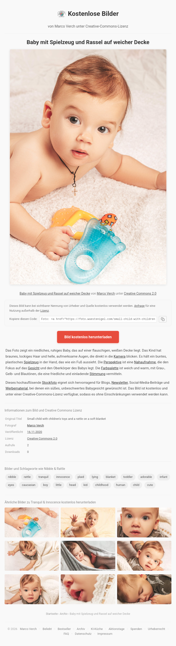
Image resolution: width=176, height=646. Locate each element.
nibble (12, 477)
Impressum (104, 634)
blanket (111, 477)
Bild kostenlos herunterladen (88, 338)
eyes (11, 485)
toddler (128, 477)
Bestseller (64, 629)
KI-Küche (97, 629)
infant (163, 477)
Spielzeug (31, 363)
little (58, 485)
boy (45, 485)
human (120, 485)
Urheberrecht (156, 629)
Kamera (120, 357)
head (72, 485)
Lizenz (44, 310)
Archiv (63, 614)
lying (95, 477)
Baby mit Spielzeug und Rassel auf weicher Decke (55, 293)
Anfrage (139, 305)
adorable (146, 477)
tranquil (43, 477)
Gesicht (33, 369)
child (136, 485)
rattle (27, 477)
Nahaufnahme (145, 363)
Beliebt (47, 629)
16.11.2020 (34, 432)
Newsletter (119, 383)
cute (150, 485)
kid (86, 485)
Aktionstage (116, 629)
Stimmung (97, 374)
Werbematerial (17, 389)
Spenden (136, 629)
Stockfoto (49, 383)
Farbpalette (109, 369)
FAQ (66, 634)
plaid (81, 477)
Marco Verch (106, 293)
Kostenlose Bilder (87, 14)
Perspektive (112, 363)
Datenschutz (83, 634)
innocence (63, 477)
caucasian (28, 485)
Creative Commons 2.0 (140, 293)
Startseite (52, 614)
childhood (101, 485)
